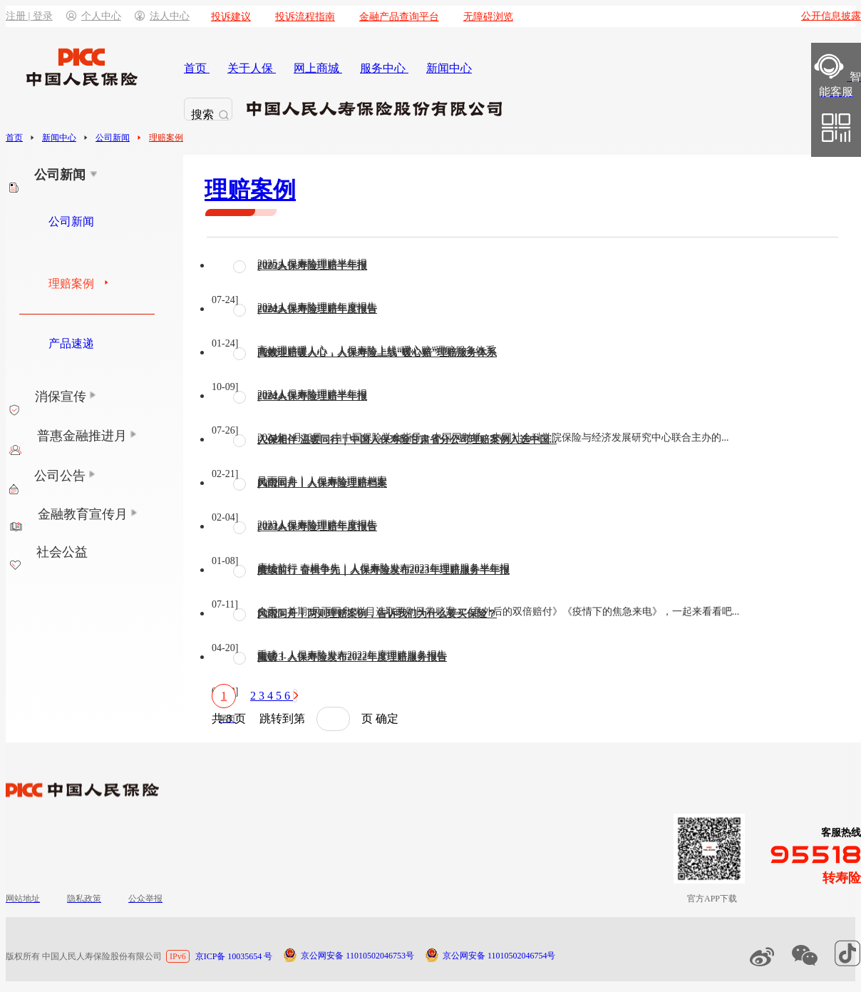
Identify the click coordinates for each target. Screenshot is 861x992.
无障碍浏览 (488, 16)
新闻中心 (59, 138)
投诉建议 (231, 16)
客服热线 (841, 832)
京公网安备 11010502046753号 (357, 956)
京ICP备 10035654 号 (234, 956)
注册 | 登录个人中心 (63, 16)
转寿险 (842, 878)
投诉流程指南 (305, 16)
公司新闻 (113, 138)
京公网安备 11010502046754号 (499, 956)
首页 (14, 138)
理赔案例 (166, 138)
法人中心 (162, 16)
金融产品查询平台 (399, 16)
